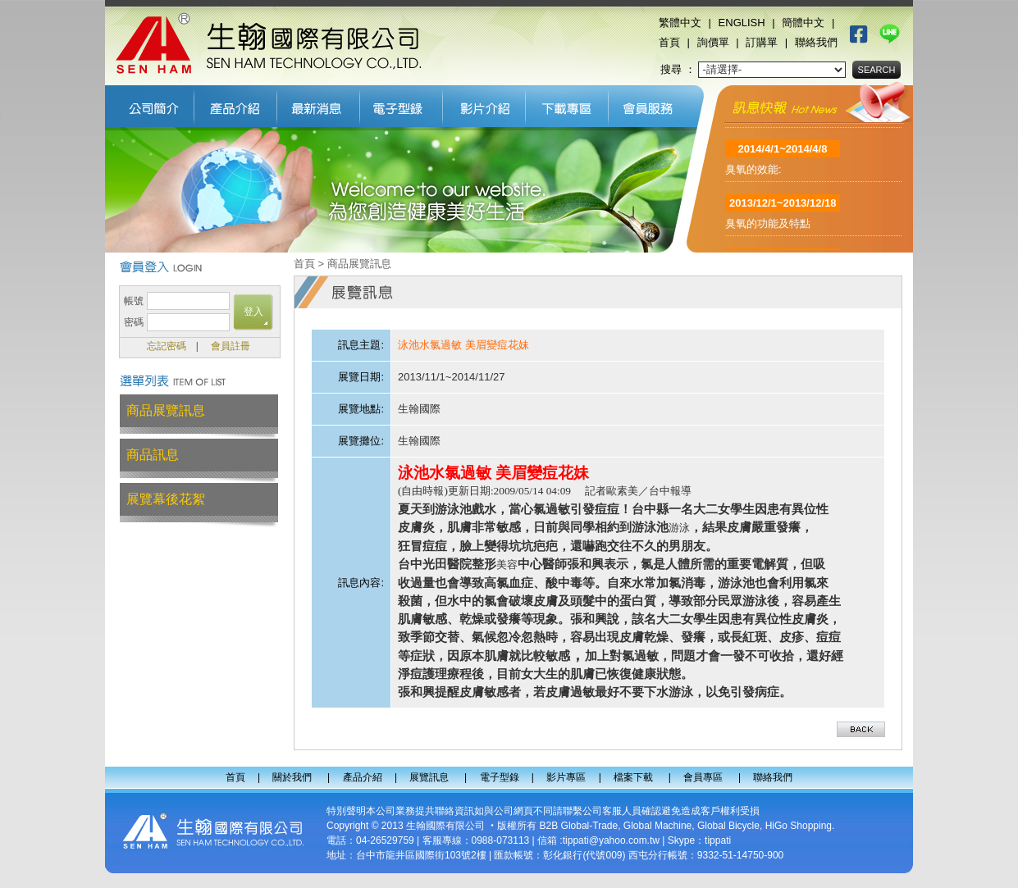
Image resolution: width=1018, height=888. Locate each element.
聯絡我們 (816, 42)
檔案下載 (567, 104)
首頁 (669, 42)
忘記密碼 (166, 346)
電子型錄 (401, 104)
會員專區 (652, 104)
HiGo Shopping (798, 825)
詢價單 (713, 42)
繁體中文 (680, 22)
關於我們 (149, 104)
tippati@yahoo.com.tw (611, 840)
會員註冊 (230, 346)
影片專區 (484, 104)
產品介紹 (235, 104)
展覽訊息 (318, 104)
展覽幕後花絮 (165, 499)
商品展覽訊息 (165, 410)
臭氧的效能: (753, 173)
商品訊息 (152, 455)
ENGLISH (742, 22)
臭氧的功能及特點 (767, 227)
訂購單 (762, 42)
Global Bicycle (728, 825)
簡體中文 (803, 22)
